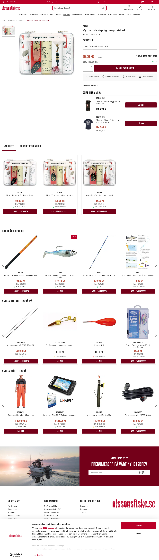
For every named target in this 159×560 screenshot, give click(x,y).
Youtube (83, 512)
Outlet (129, 15)
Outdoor (121, 15)
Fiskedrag (66, 15)
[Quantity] (86, 68)
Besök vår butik (49, 525)
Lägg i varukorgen (125, 68)
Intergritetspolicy (14, 541)
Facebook (84, 509)
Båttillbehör (102, 15)
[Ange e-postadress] (110, 472)
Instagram (84, 506)
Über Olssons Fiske (51, 515)
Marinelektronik (90, 15)
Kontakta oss (49, 522)
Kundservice (12, 506)
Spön (51, 15)
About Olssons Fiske (51, 512)
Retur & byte (12, 519)
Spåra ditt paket (14, 515)
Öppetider (48, 531)
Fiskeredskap (34, 15)
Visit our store (49, 528)
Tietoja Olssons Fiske (52, 519)
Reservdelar (12, 534)
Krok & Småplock (77, 15)
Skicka (141, 472)
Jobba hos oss (49, 537)
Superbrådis (12, 509)
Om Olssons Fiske (50, 506)
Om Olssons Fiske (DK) (52, 509)
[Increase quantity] (91, 66)
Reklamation (12, 522)
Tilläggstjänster (14, 537)
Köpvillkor (12, 512)
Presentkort (12, 525)
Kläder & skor (112, 15)
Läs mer (60, 291)
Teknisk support (13, 531)
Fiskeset (58, 15)
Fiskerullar (44, 15)
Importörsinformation (90, 85)
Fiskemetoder (23, 15)
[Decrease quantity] (91, 69)
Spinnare (21, 20)
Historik (100, 57)
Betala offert (12, 528)
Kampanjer (136, 15)
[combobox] (79, 8)
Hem (3, 20)
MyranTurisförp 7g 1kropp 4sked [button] (120, 46)
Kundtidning (48, 534)
